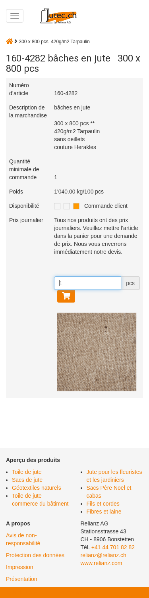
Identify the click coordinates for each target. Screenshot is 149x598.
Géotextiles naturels (36, 488)
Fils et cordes (103, 503)
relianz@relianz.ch (103, 555)
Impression (19, 567)
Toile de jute (27, 472)
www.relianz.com (101, 563)
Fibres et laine (104, 511)
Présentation (21, 579)
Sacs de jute (27, 480)
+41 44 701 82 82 (113, 547)
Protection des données (35, 555)
